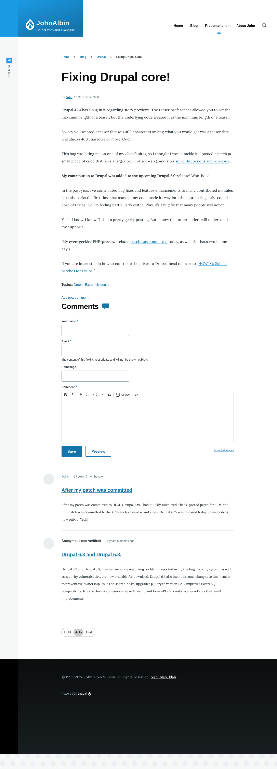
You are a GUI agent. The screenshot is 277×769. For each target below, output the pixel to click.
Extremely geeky (97, 284)
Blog (83, 57)
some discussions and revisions (202, 161)
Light (67, 632)
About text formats (224, 450)
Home (65, 57)
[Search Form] (264, 26)
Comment (68, 387)
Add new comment (75, 297)
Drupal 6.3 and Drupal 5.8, (91, 554)
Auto (78, 632)
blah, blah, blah (163, 677)
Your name (69, 321)
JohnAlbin (52, 23)
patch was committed (149, 241)
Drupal (101, 57)
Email (65, 341)
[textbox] (148, 420)
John (69, 97)
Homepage (69, 367)
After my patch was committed (97, 490)
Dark (89, 632)
